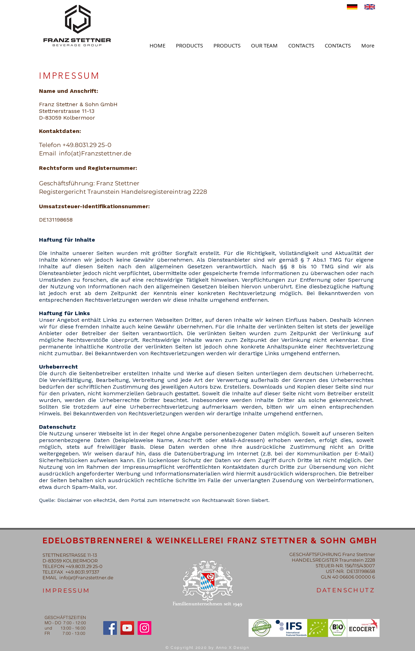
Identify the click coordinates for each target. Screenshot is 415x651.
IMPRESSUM (66, 590)
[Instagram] (144, 628)
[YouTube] (127, 628)
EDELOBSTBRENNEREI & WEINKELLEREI (134, 540)
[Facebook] (110, 628)
